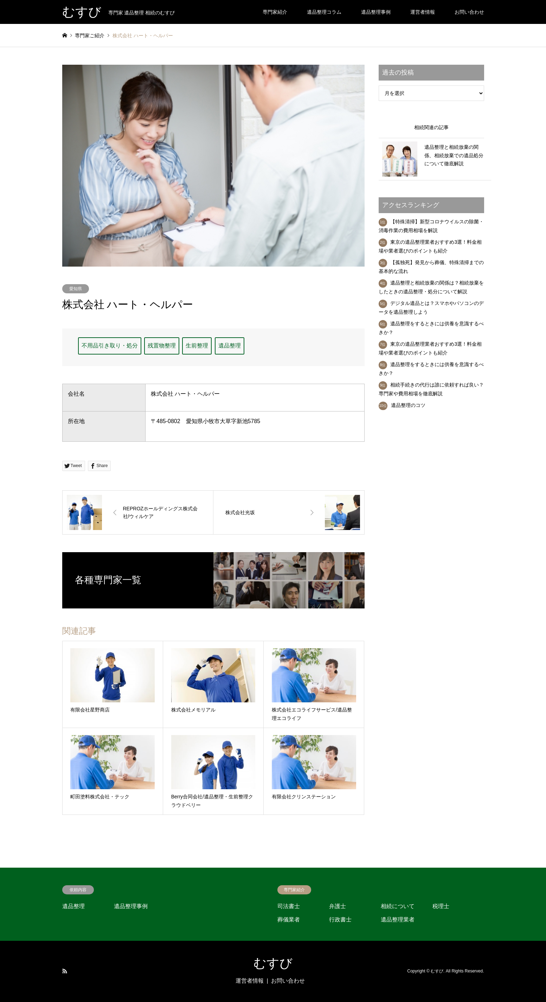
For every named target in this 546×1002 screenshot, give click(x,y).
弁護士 (337, 906)
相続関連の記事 (431, 127)
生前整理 (197, 346)
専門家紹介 (275, 12)
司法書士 (288, 906)
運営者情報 (422, 12)
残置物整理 (162, 346)
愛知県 (75, 288)
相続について (398, 906)
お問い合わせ (469, 12)
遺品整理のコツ (408, 405)
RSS (64, 971)
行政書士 (340, 920)
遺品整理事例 (376, 12)
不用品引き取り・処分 (110, 346)
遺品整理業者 (398, 920)
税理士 (440, 906)
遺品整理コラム (324, 12)
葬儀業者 (288, 920)
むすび (273, 963)
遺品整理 (229, 346)
